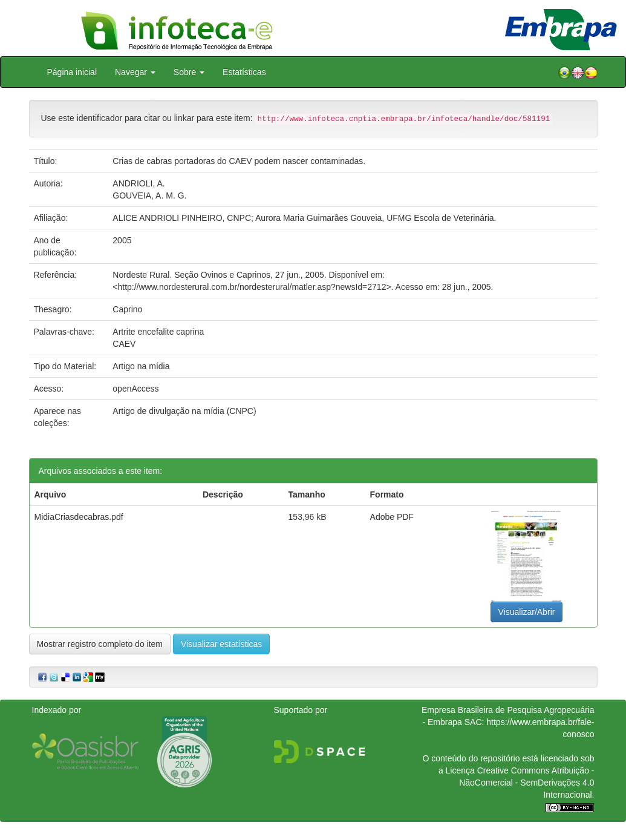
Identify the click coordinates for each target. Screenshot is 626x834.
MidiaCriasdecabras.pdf (78, 517)
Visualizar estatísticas (221, 644)
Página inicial (72, 72)
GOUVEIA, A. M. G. (149, 195)
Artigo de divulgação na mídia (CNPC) (184, 411)
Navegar (135, 72)
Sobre (189, 72)
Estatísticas (244, 72)
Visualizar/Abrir (526, 612)
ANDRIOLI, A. (138, 183)
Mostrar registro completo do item (100, 644)
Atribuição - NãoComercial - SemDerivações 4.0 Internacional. (526, 783)
